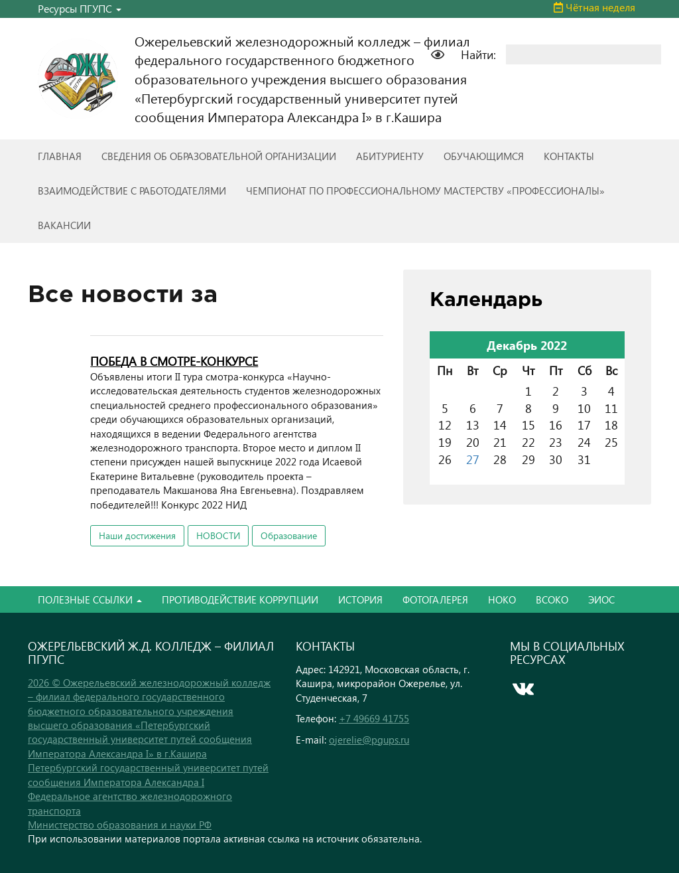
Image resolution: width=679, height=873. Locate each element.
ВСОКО (552, 599)
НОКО (502, 599)
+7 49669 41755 (374, 718)
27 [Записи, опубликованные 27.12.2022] (472, 459)
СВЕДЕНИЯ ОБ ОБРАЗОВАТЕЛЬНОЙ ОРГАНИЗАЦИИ (218, 156)
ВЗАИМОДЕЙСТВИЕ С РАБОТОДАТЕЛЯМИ (132, 190)
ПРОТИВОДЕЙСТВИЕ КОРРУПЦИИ (240, 599)
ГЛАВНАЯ (60, 156)
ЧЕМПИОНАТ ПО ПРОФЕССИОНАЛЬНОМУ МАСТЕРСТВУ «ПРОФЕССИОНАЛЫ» (425, 190)
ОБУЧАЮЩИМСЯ (484, 156)
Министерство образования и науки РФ (120, 824)
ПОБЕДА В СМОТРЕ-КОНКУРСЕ (174, 361)
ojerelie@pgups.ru (369, 739)
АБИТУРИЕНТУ (390, 156)
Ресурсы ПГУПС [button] (79, 8)
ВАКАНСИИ (64, 225)
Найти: (478, 54)
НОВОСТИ (218, 535)
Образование (289, 535)
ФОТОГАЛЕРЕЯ (435, 599)
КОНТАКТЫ (569, 156)
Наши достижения (137, 535)
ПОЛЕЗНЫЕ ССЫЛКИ (90, 599)
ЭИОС (601, 599)
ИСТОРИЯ (360, 599)
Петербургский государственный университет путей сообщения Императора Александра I (148, 774)
